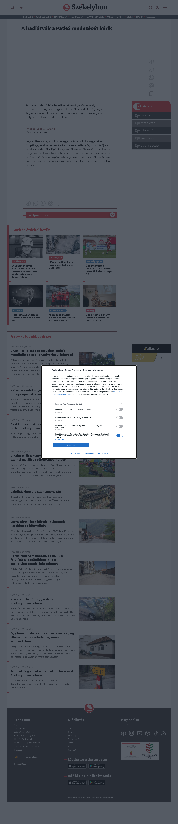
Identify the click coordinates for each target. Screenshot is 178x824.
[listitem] (89, 404)
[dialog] (89, 412)
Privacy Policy (103, 454)
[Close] (131, 370)
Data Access (89, 454)
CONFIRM (71, 445)
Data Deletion (75, 454)
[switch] (119, 409)
